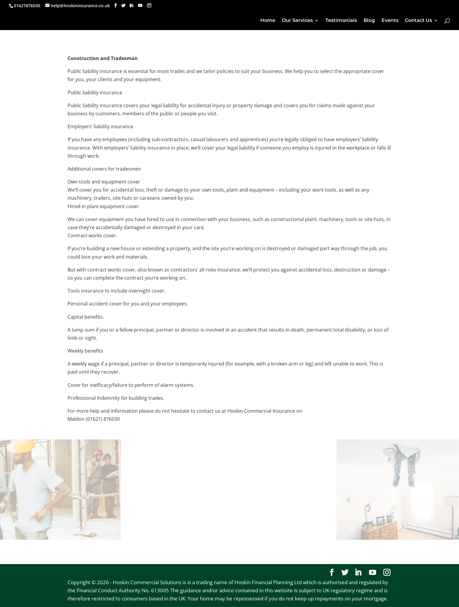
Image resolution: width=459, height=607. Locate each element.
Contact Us (418, 20)
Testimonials (341, 20)
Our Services (297, 20)
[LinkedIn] (131, 5)
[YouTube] (140, 5)
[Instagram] (149, 5)
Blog (369, 20)
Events (390, 20)
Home (267, 20)
